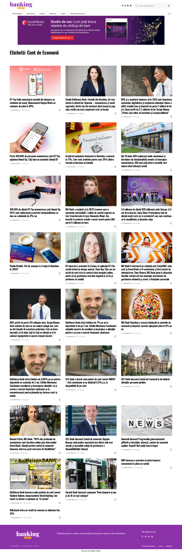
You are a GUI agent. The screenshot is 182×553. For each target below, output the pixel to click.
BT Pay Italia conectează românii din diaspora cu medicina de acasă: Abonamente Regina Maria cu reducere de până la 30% (32, 102)
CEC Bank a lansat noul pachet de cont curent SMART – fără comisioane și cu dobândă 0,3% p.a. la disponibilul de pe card (90, 382)
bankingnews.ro (17, 503)
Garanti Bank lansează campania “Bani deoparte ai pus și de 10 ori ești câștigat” (90, 493)
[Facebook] (122, 5)
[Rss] (130, 5)
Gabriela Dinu (16, 110)
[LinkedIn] (127, 5)
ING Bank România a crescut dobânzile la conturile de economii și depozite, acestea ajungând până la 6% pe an (146, 326)
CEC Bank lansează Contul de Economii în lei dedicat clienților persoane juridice (145, 380)
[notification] (164, 14)
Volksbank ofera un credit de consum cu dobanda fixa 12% (35, 511)
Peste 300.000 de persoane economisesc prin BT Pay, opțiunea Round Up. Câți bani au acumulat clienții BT (35, 157)
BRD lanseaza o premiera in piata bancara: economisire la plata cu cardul (140, 461)
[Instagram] (125, 5)
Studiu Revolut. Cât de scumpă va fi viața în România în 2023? (34, 267)
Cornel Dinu (15, 453)
